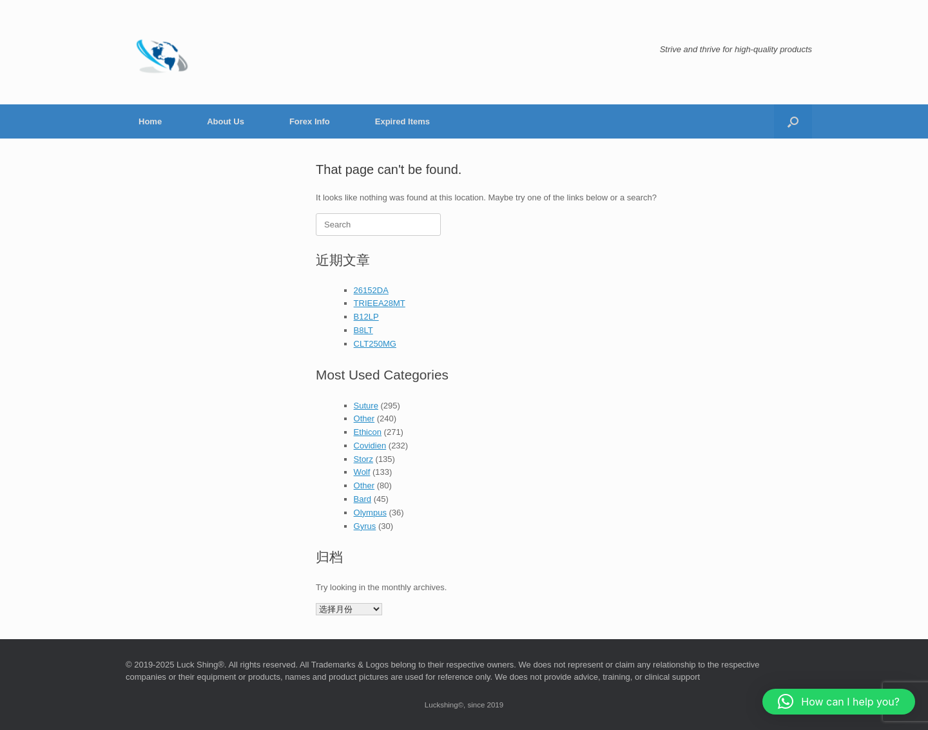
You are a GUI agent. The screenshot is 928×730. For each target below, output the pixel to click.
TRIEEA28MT (379, 303)
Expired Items (402, 121)
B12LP (366, 317)
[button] (793, 121)
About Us (225, 121)
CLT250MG (375, 344)
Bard (362, 499)
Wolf (362, 472)
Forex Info (309, 121)
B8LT (363, 330)
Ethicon (368, 432)
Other (364, 418)
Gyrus (365, 526)
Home (150, 121)
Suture (366, 405)
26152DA (371, 290)
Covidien (370, 445)
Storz (363, 459)
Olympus (370, 512)
